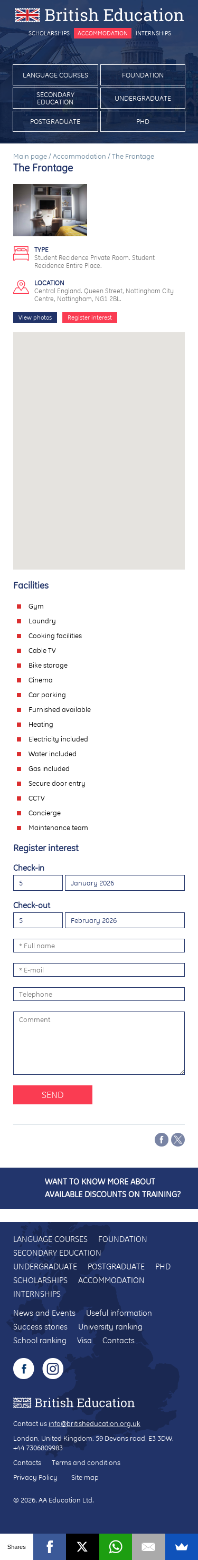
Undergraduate (143, 98)
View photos (35, 317)
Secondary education (55, 98)
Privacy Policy (35, 1477)
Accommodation (103, 33)
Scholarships (49, 33)
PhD (142, 121)
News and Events (44, 1313)
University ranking (110, 1327)
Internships (153, 33)
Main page (30, 156)
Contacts (118, 1340)
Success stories (40, 1327)
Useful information (119, 1313)
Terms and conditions (86, 1462)
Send (53, 1094)
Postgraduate (55, 121)
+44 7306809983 (38, 1447)
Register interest (90, 317)
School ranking (40, 1340)
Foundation (143, 75)
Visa (84, 1340)
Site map (85, 1477)
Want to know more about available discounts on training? (113, 1188)
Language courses (55, 75)
